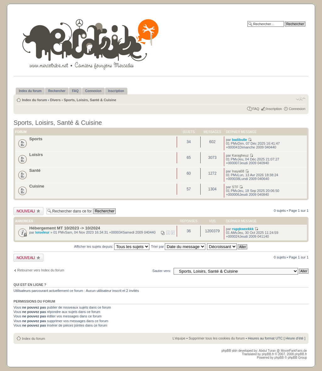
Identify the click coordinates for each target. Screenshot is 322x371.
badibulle (239, 140)
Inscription (274, 109)
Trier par (178, 246)
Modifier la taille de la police (300, 98)
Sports (35, 138)
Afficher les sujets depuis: (112, 246)
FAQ (255, 109)
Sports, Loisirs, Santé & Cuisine (90, 100)
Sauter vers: (162, 271)
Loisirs (36, 154)
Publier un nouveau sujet (28, 211)
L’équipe (179, 338)
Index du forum (34, 100)
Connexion (297, 109)
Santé (35, 170)
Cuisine (36, 186)
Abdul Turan (268, 350)
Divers (55, 100)
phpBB (279, 357)
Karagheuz (240, 155)
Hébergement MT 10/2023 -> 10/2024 (64, 228)
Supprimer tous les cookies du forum (217, 338)
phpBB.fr (268, 354)
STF (235, 187)
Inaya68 (238, 171)
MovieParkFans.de (294, 350)
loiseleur (42, 232)
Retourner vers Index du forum (40, 270)
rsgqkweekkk (242, 229)
